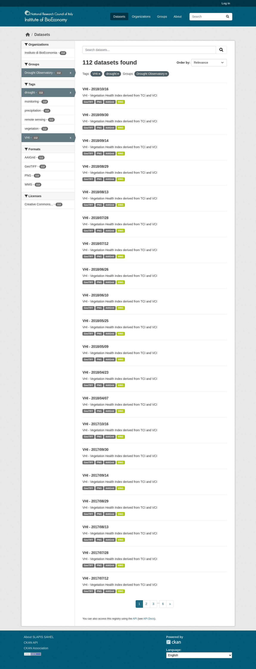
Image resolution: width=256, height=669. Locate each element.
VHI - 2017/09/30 (95, 449)
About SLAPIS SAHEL (39, 637)
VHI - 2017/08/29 (95, 501)
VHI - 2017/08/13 (95, 527)
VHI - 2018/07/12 (95, 244)
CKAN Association (36, 648)
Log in (226, 3)
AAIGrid (110, 102)
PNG (99, 102)
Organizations (141, 16)
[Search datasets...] (210, 16)
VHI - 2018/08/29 (95, 166)
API (135, 618)
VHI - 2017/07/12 (95, 578)
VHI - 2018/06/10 (95, 295)
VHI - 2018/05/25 (95, 321)
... (158, 602)
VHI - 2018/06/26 (95, 269)
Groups (162, 16)
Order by (183, 62)
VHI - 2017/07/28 (95, 553)
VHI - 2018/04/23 (95, 372)
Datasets (119, 16)
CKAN (173, 642)
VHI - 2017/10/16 (95, 424)
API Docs (148, 618)
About (178, 16)
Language (173, 650)
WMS (120, 102)
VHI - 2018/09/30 (95, 115)
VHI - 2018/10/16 (95, 89)
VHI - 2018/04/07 (95, 398)
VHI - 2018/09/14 (95, 141)
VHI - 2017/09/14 (95, 475)
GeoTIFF (88, 102)
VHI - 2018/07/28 (95, 218)
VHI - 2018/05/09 (95, 346)
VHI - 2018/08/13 (95, 192)
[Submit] (227, 16)
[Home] (28, 34)
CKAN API (31, 642)
